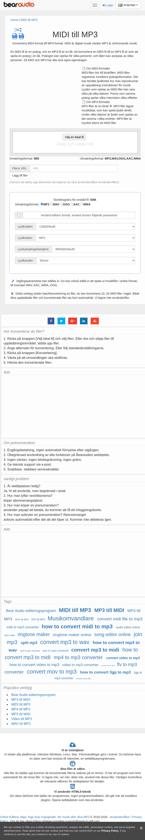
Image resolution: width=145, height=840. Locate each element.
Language (128, 5)
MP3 (44, 204)
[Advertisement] (45, 95)
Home (14, 20)
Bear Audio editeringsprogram (31, 611)
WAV (54, 204)
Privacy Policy (109, 830)
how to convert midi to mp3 (77, 626)
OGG (65, 204)
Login (108, 5)
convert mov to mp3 (52, 672)
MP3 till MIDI (109, 610)
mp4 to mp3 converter (78, 657)
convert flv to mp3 (108, 665)
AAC (75, 204)
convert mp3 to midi (95, 650)
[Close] (141, 828)
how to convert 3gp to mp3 (105, 672)
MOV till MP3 (22, 619)
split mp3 (29, 643)
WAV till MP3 (21, 723)
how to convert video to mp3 (34, 664)
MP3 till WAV (21, 714)
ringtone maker (34, 634)
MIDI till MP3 (29, 20)
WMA (85, 204)
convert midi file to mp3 (119, 618)
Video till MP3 (21, 719)
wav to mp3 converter (56, 650)
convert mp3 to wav (64, 642)
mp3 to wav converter (30, 651)
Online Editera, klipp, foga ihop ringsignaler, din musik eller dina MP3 (44, 817)
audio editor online (128, 627)
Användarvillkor (108, 182)
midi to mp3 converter (23, 627)
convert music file (83, 679)
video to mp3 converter (80, 665)
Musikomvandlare (71, 618)
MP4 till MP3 (20, 709)
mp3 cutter (9, 635)
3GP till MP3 (38, 619)
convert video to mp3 (123, 658)
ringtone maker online (72, 635)
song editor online (112, 634)
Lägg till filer (20, 175)
